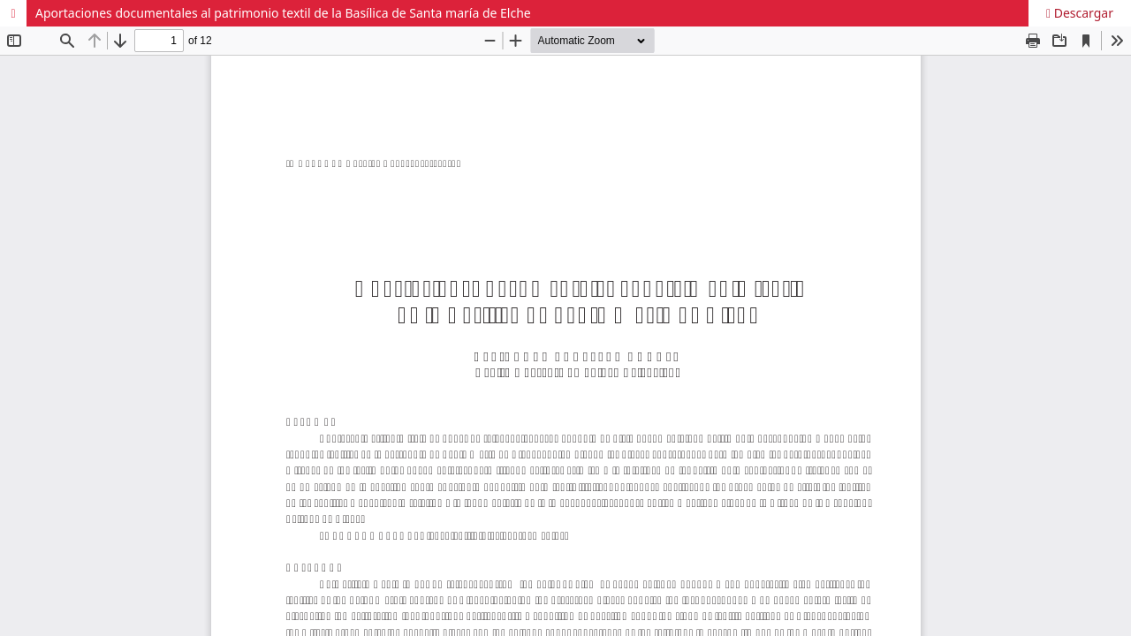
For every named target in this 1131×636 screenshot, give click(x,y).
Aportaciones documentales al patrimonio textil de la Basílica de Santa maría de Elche (283, 12)
